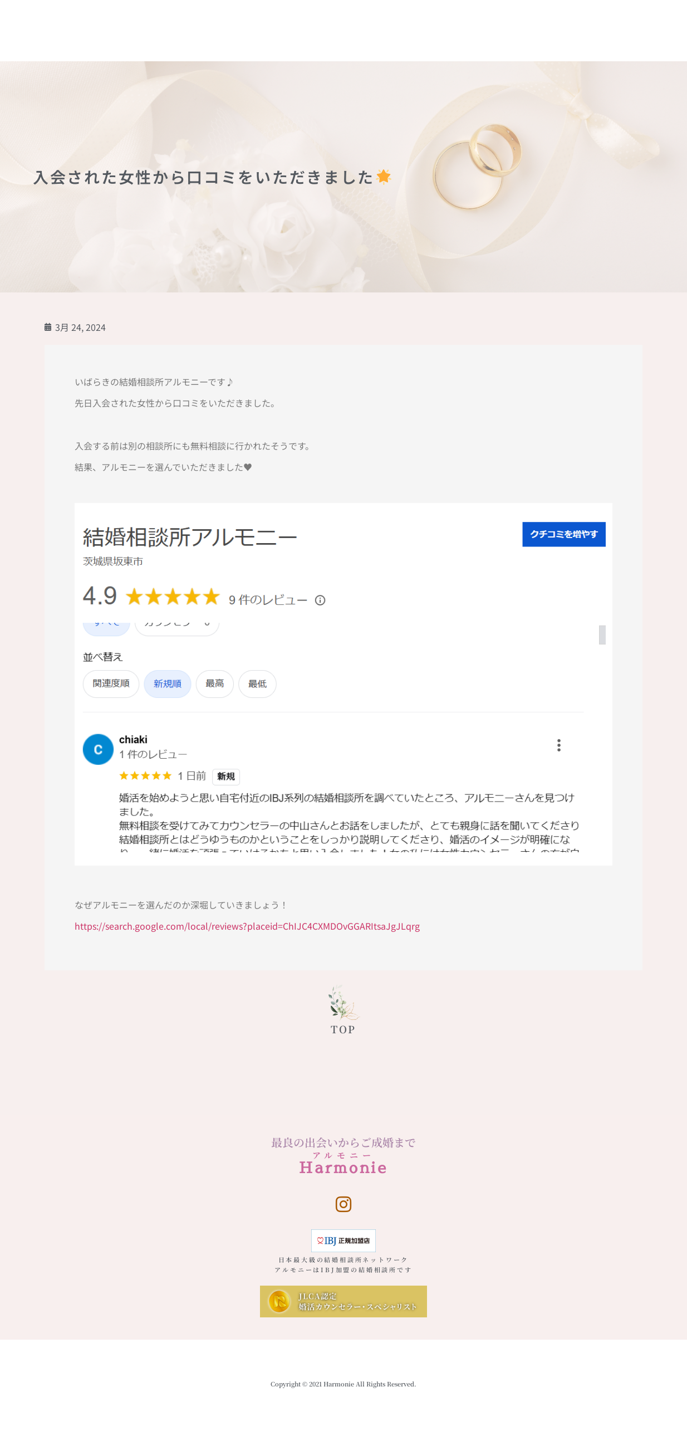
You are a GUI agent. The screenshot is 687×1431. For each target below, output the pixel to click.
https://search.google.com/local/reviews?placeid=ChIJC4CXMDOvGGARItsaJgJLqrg (247, 925)
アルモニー (343, 1155)
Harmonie (61, 14)
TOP (343, 1029)
